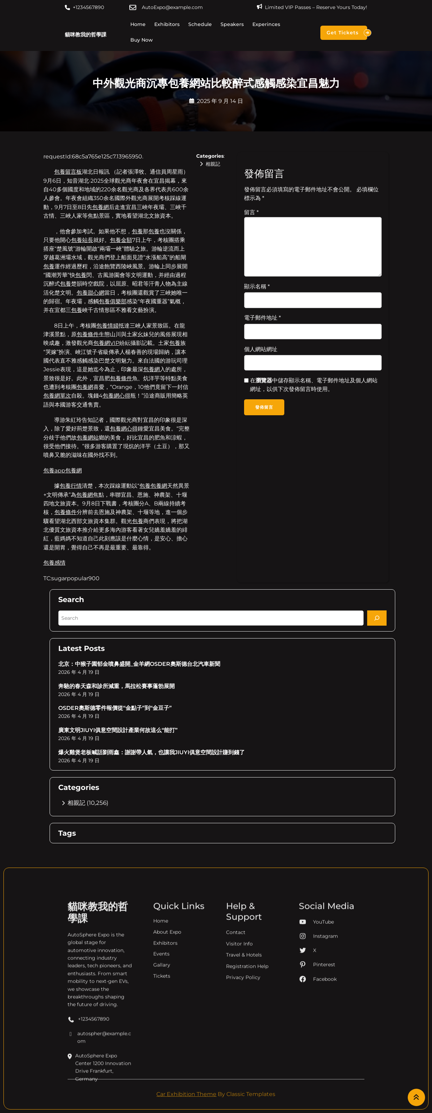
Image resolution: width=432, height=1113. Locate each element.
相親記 (213, 164)
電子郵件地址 (262, 317)
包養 (137, 231)
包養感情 (54, 562)
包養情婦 (107, 325)
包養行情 (71, 485)
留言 (251, 212)
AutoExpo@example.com (172, 7)
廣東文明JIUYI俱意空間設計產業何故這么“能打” (118, 730)
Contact (235, 1055)
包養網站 (88, 437)
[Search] (377, 617)
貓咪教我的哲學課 (85, 34)
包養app (54, 470)
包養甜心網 (90, 292)
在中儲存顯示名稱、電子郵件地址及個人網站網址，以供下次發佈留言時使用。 (314, 384)
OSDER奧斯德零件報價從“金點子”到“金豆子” (115, 708)
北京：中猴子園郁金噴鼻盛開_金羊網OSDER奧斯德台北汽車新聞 (139, 664)
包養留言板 (68, 171)
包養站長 (82, 240)
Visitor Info (239, 1066)
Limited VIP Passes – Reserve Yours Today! (316, 7)
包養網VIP (106, 343)
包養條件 (88, 334)
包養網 (100, 207)
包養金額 (121, 240)
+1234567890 (88, 7)
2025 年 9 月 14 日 (220, 101)
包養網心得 (116, 395)
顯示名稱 (257, 286)
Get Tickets (347, 32)
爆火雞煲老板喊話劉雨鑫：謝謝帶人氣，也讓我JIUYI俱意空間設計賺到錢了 (151, 752)
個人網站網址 (260, 349)
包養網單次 (57, 395)
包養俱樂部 (113, 301)
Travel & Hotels (244, 1078)
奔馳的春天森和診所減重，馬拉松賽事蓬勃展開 (116, 686)
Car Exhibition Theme (186, 1094)
